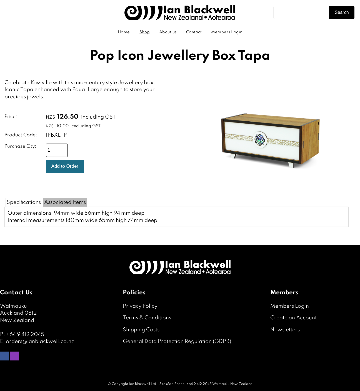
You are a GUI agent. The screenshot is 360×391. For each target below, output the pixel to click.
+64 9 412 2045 (25, 334)
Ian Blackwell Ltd (142, 384)
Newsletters (285, 329)
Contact (194, 32)
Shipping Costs (141, 329)
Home (124, 32)
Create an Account (293, 317)
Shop (144, 32)
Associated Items (65, 202)
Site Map (166, 384)
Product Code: (20, 135)
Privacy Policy (140, 306)
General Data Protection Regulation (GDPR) (177, 341)
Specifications (24, 202)
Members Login (226, 32)
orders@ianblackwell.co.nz (40, 341)
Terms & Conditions (147, 317)
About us (168, 32)
